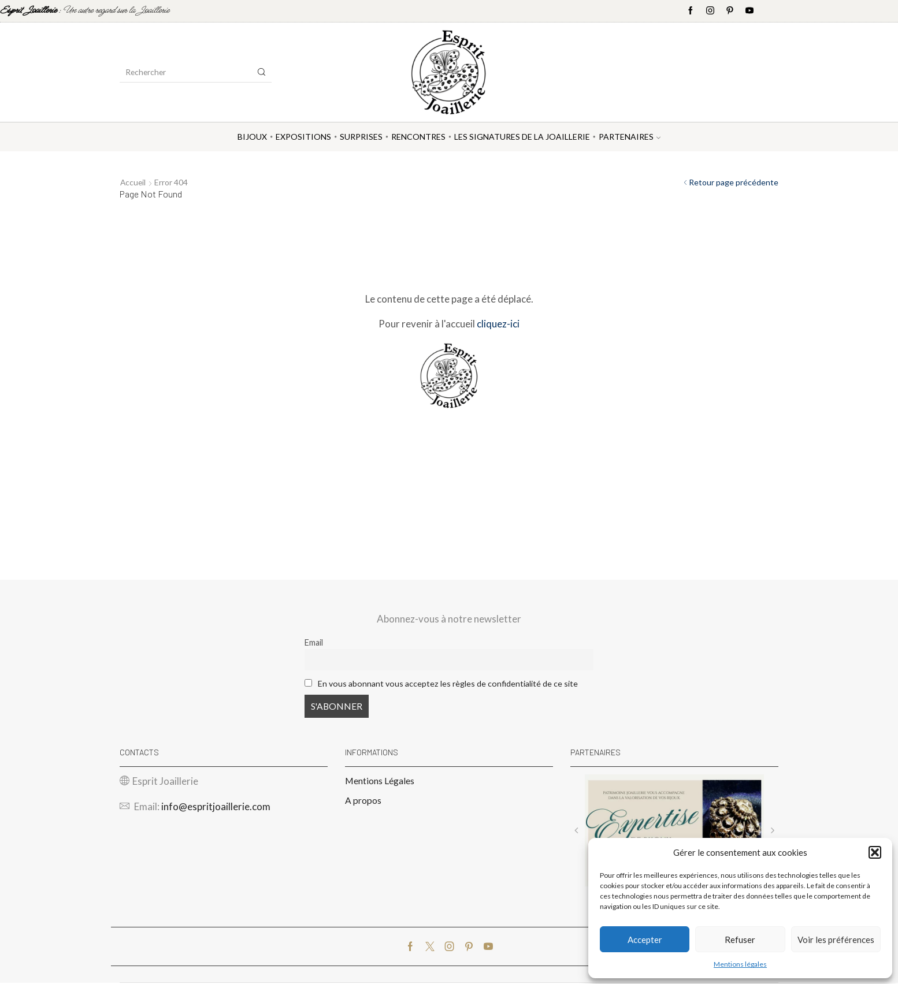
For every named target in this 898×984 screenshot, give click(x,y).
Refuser (740, 939)
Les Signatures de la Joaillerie (522, 136)
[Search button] (262, 72)
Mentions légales (740, 964)
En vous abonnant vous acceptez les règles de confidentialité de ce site (448, 683)
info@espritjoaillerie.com (215, 808)
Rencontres (418, 136)
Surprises (361, 136)
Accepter (645, 939)
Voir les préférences (835, 939)
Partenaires (629, 136)
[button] (875, 852)
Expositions (303, 136)
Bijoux (252, 136)
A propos (363, 801)
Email (314, 642)
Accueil (133, 182)
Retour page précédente (733, 182)
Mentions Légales (379, 781)
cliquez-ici (498, 324)
